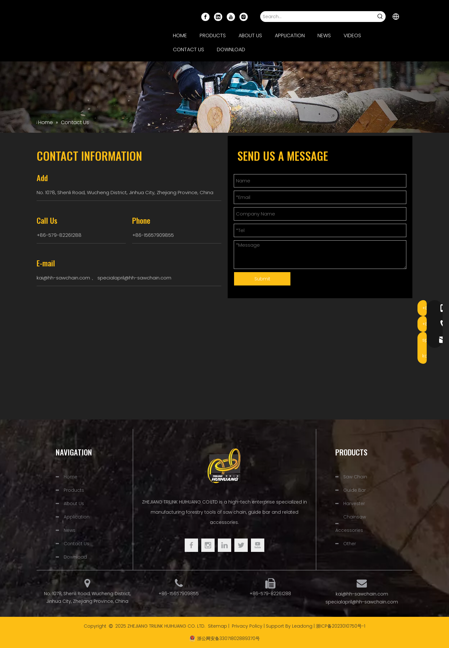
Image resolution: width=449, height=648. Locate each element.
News (69, 530)
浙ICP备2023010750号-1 (340, 626)
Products (74, 490)
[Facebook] (205, 16)
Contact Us (76, 543)
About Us (74, 503)
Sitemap (217, 626)
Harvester (354, 503)
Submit (262, 279)
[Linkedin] (218, 16)
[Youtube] (231, 16)
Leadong (302, 626)
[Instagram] (243, 16)
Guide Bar (354, 490)
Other (349, 543)
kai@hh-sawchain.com (63, 277)
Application (76, 517)
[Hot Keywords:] (380, 16)
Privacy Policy (247, 626)
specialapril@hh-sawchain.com (134, 277)
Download (75, 557)
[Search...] (317, 16)
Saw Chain (355, 477)
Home (70, 477)
